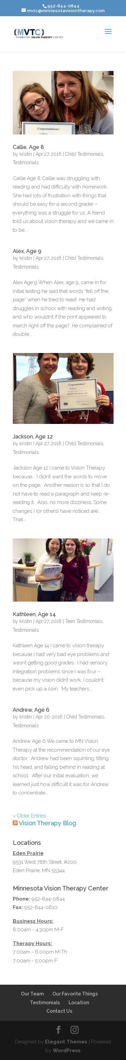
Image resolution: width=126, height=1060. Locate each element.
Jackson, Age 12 (33, 436)
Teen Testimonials (83, 621)
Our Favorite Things (75, 993)
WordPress (67, 1051)
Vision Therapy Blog (47, 823)
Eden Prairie (28, 853)
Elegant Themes (66, 1042)
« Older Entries (29, 816)
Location (79, 1002)
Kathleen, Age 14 (34, 614)
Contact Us (59, 1011)
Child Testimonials (84, 154)
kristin (25, 154)
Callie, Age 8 (28, 147)
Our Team (32, 993)
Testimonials (26, 162)
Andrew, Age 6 (31, 710)
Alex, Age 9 (27, 251)
